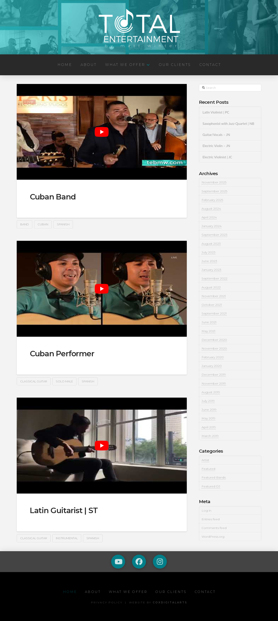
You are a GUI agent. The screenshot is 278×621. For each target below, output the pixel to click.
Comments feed (214, 528)
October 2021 (212, 305)
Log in (206, 510)
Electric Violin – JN (216, 146)
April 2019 (209, 427)
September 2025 (214, 191)
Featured (208, 469)
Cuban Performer (62, 353)
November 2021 (214, 296)
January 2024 (212, 226)
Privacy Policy (106, 602)
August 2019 (211, 392)
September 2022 (214, 278)
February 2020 (213, 357)
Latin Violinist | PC (215, 112)
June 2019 (209, 410)
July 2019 (208, 401)
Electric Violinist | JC (217, 157)
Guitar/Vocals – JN (216, 135)
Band (24, 224)
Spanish (63, 224)
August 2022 (211, 287)
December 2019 (214, 375)
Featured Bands (214, 477)
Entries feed (211, 519)
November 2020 (214, 348)
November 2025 (214, 182)
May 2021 (208, 331)
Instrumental (67, 538)
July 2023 (208, 252)
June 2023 (209, 261)
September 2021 (214, 313)
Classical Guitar (33, 381)
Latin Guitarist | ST (64, 510)
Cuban (43, 224)
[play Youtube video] (102, 132)
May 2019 (208, 418)
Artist (205, 460)
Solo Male (64, 381)
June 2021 (209, 322)
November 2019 (214, 383)
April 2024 (209, 217)
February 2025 (212, 200)
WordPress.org (213, 537)
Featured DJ (211, 486)
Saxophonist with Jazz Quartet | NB (228, 124)
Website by (158, 602)
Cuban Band (53, 196)
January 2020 (212, 366)
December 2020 (214, 340)
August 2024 (211, 209)
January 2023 (211, 270)
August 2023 (211, 244)
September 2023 (214, 235)
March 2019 (210, 436)
